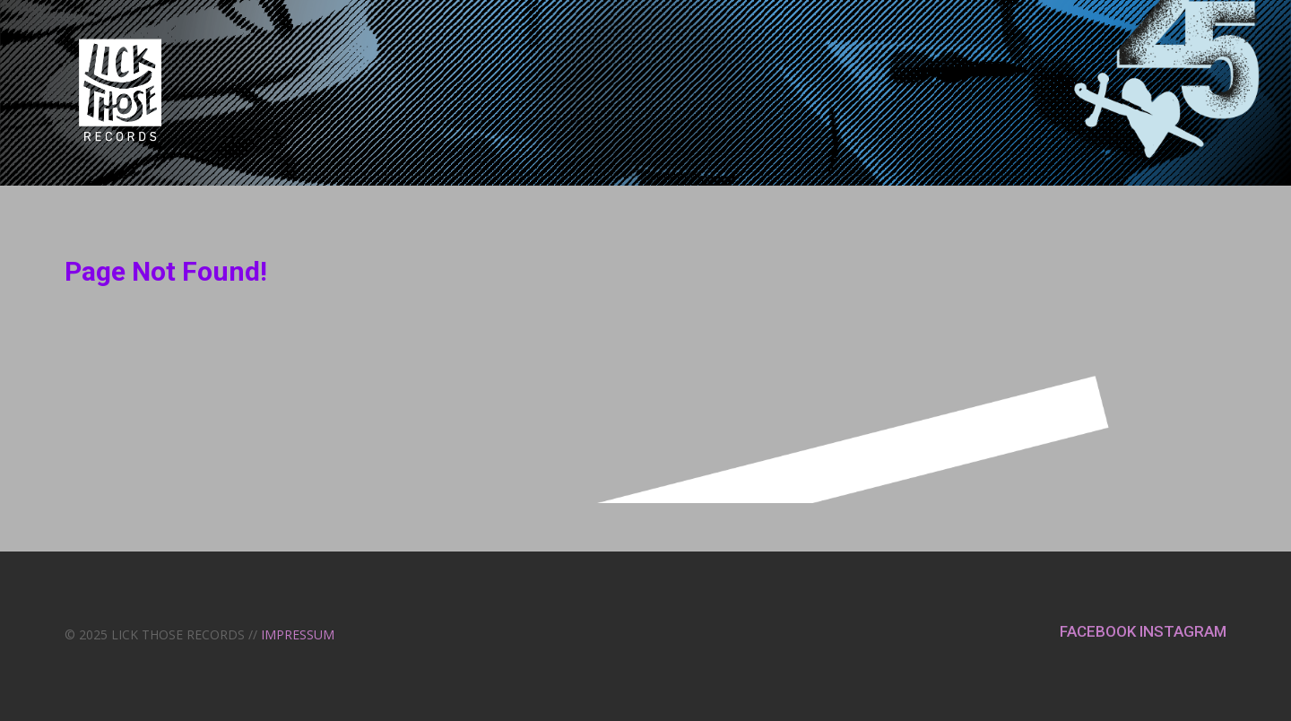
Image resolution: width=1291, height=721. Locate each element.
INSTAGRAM (1182, 631)
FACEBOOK (1099, 631)
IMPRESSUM (297, 634)
